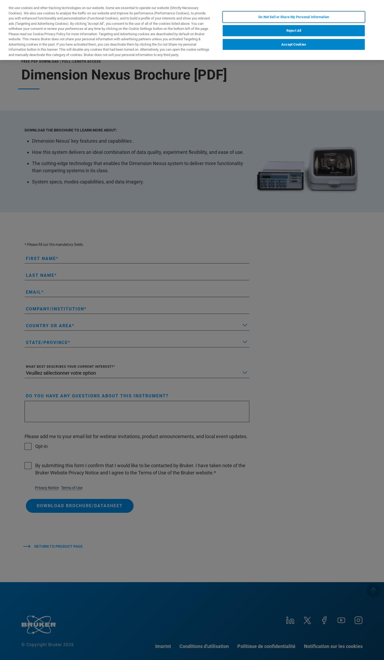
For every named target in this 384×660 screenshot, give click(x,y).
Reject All (293, 31)
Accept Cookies (293, 44)
